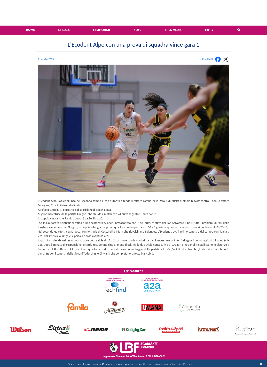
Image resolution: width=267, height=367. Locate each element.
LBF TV (209, 30)
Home (30, 30)
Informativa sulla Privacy (177, 364)
